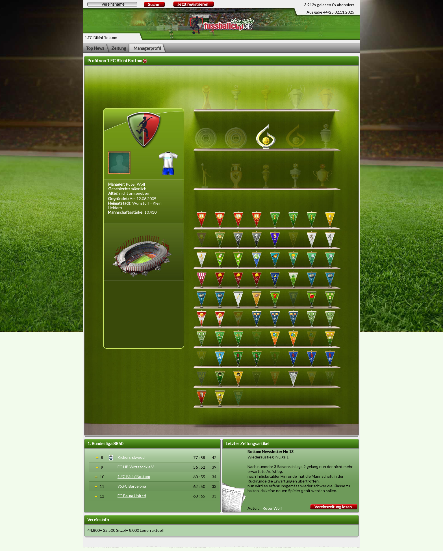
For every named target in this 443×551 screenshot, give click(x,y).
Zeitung (118, 48)
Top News (95, 48)
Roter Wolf (272, 508)
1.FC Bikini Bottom (134, 476)
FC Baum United (132, 495)
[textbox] (112, 4)
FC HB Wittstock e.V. (136, 466)
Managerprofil (147, 48)
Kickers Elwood (131, 457)
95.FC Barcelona (132, 486)
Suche (153, 4)
